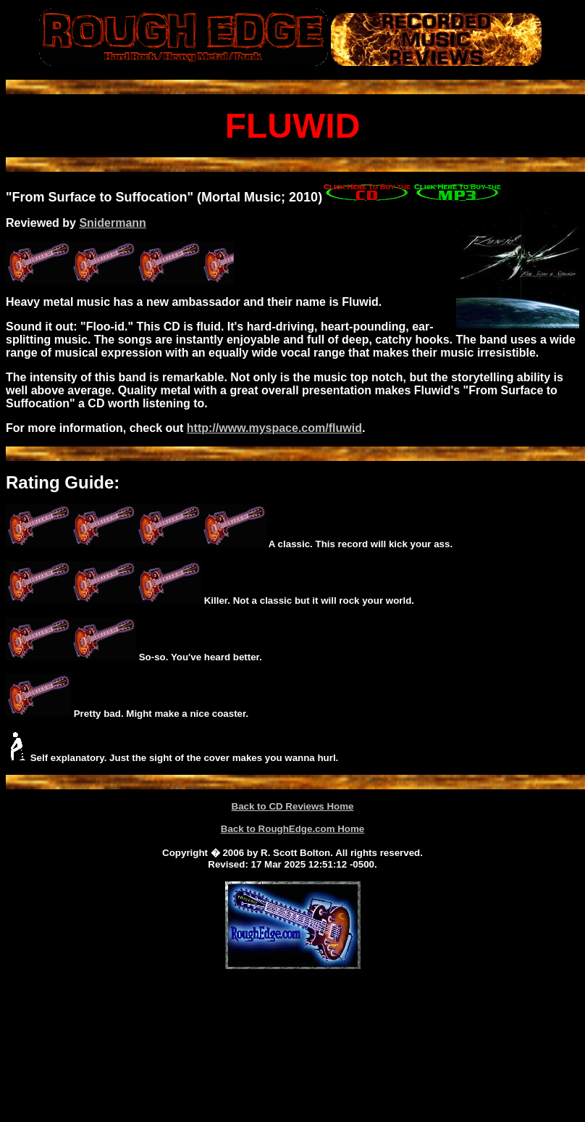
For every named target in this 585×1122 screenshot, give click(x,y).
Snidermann (112, 223)
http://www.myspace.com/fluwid (274, 428)
